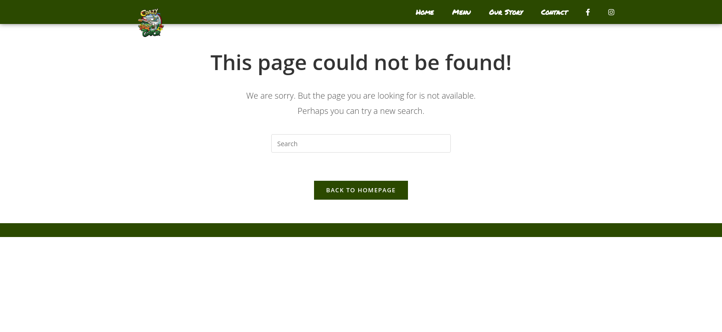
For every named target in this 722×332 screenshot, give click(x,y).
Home (425, 12)
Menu (461, 12)
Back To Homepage (361, 190)
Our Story (506, 12)
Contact (554, 12)
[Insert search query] (361, 143)
